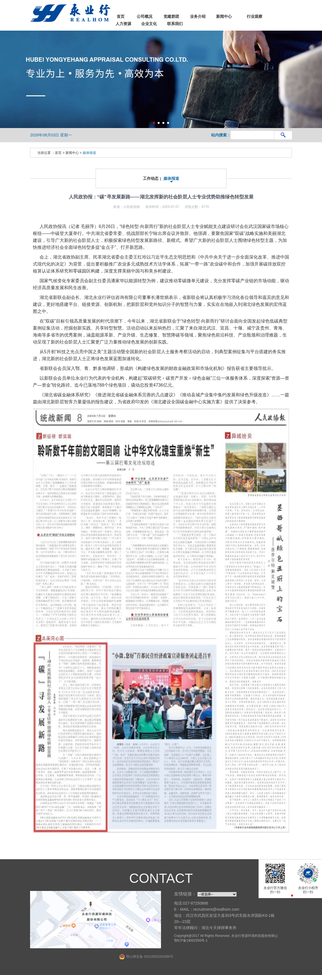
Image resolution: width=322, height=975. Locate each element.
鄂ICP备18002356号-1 (191, 939)
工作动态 (150, 177)
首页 (58, 151)
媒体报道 (89, 151)
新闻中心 (72, 151)
